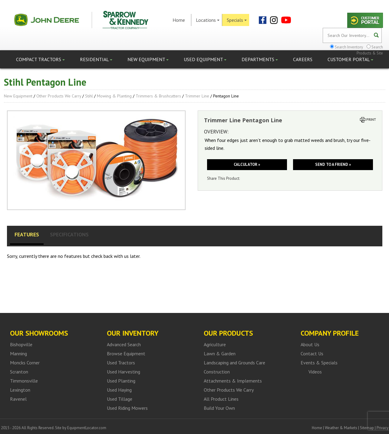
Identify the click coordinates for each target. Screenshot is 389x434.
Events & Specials (319, 363)
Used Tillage (119, 399)
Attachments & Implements (233, 381)
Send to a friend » (333, 164)
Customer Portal (350, 59)
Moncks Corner (25, 363)
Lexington (20, 390)
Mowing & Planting (114, 96)
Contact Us (312, 353)
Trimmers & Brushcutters (158, 96)
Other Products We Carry (58, 96)
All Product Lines (221, 399)
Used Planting (121, 381)
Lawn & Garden (220, 353)
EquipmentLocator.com (86, 427)
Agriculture (215, 344)
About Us (310, 344)
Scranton (19, 372)
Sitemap (367, 427)
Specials (237, 20)
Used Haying (119, 390)
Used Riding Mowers (127, 408)
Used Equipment (205, 59)
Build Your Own (219, 408)
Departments (260, 59)
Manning (18, 353)
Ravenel (18, 399)
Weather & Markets (341, 427)
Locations (207, 20)
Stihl (89, 96)
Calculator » (247, 164)
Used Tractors (121, 363)
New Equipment (148, 59)
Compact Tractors (40, 59)
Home (179, 20)
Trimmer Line (197, 96)
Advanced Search (124, 344)
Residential (96, 59)
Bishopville (21, 344)
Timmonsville (24, 381)
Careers (302, 59)
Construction (217, 372)
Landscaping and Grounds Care (234, 363)
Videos (315, 372)
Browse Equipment (126, 353)
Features (27, 234)
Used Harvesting (123, 372)
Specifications (69, 234)
